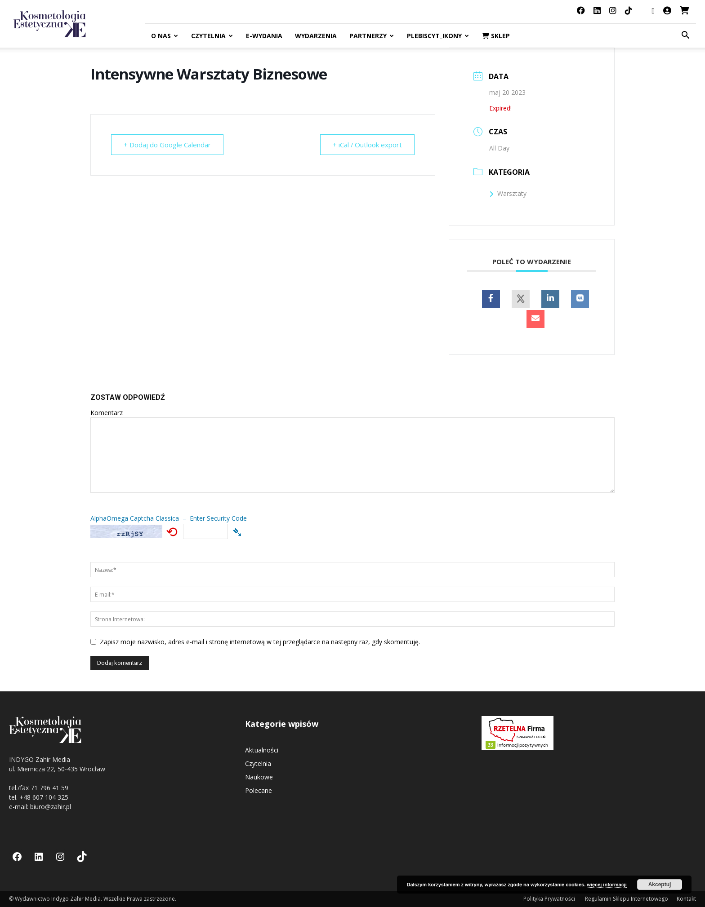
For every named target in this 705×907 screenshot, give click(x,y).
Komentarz (106, 412)
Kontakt (686, 899)
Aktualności (261, 750)
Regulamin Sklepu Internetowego (626, 899)
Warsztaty (508, 193)
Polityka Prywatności (549, 899)
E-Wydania (264, 35)
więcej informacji (607, 884)
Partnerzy (371, 35)
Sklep (496, 35)
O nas (164, 35)
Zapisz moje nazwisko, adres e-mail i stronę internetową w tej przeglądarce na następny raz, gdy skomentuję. (260, 641)
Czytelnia (212, 35)
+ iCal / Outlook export (367, 144)
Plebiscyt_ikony (438, 35)
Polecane (258, 790)
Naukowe (259, 777)
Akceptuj (659, 884)
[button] (685, 36)
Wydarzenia (316, 35)
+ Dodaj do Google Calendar (167, 144)
